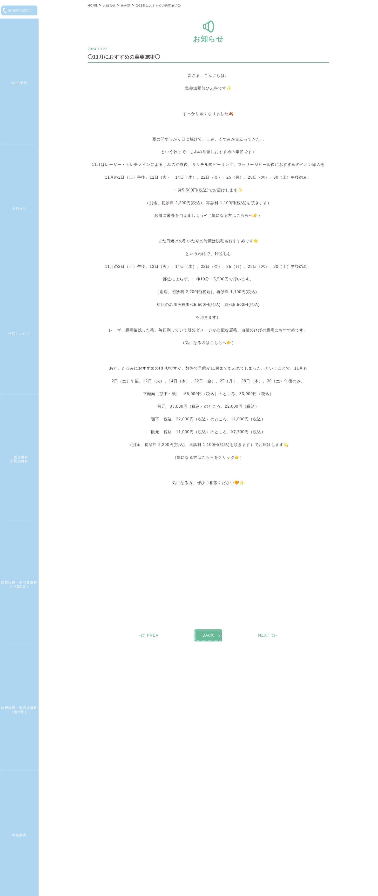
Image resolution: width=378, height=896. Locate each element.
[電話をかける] (19, 10)
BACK (208, 635)
